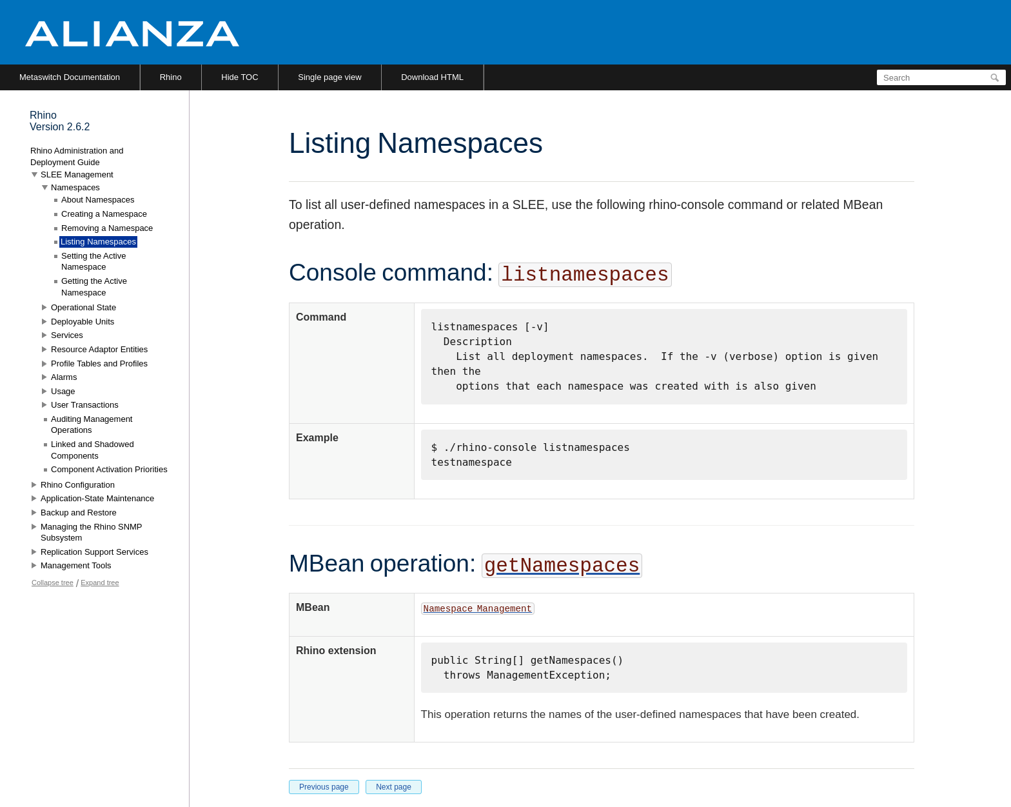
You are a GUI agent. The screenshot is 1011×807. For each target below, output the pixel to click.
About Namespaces (97, 199)
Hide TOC (239, 77)
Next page (393, 787)
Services (67, 335)
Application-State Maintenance (97, 498)
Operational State (83, 307)
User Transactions (85, 405)
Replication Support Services (94, 552)
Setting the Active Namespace (93, 261)
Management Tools (76, 565)
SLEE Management (77, 174)
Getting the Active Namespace (94, 286)
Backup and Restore (79, 512)
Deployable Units (82, 321)
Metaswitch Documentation (69, 77)
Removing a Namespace (107, 228)
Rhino (171, 77)
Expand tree (100, 582)
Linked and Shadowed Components (92, 450)
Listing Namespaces (98, 241)
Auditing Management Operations (91, 424)
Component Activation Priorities (109, 469)
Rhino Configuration (78, 485)
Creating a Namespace (104, 214)
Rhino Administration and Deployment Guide (77, 156)
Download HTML (432, 77)
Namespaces (75, 187)
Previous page (324, 787)
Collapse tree (53, 582)
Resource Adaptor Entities (99, 349)
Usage (63, 391)
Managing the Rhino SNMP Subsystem (91, 532)
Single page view (329, 77)
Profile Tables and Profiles (99, 363)
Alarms (64, 377)
